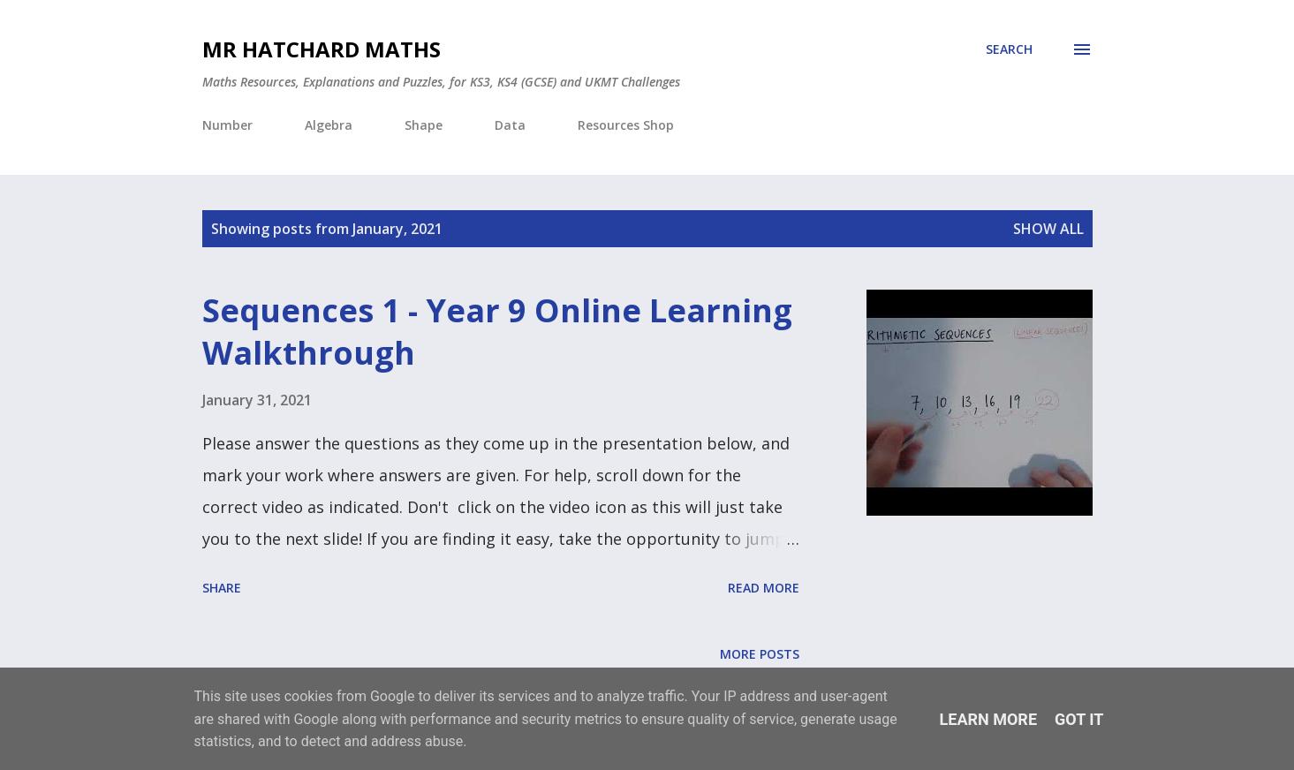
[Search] (1009, 49)
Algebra (328, 125)
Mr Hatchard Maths (321, 49)
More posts (759, 653)
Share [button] (221, 587)
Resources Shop (626, 125)
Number (227, 125)
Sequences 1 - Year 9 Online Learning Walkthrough (497, 331)
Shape (424, 125)
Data (510, 125)
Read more (763, 587)
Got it (1079, 719)
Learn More (989, 719)
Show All (1048, 228)
